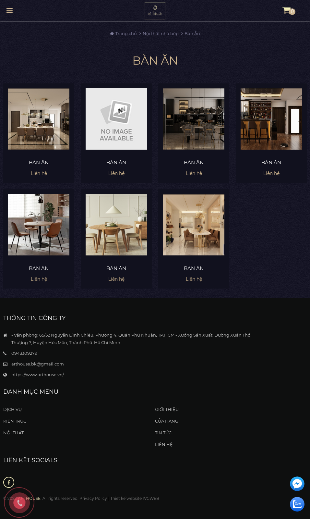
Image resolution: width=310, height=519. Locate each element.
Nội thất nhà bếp (161, 33)
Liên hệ (164, 444)
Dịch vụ (12, 409)
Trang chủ (126, 33)
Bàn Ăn (192, 33)
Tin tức (163, 432)
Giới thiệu (167, 409)
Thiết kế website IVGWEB (134, 498)
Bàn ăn (39, 162)
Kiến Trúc (14, 421)
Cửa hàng (166, 421)
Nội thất (13, 432)
